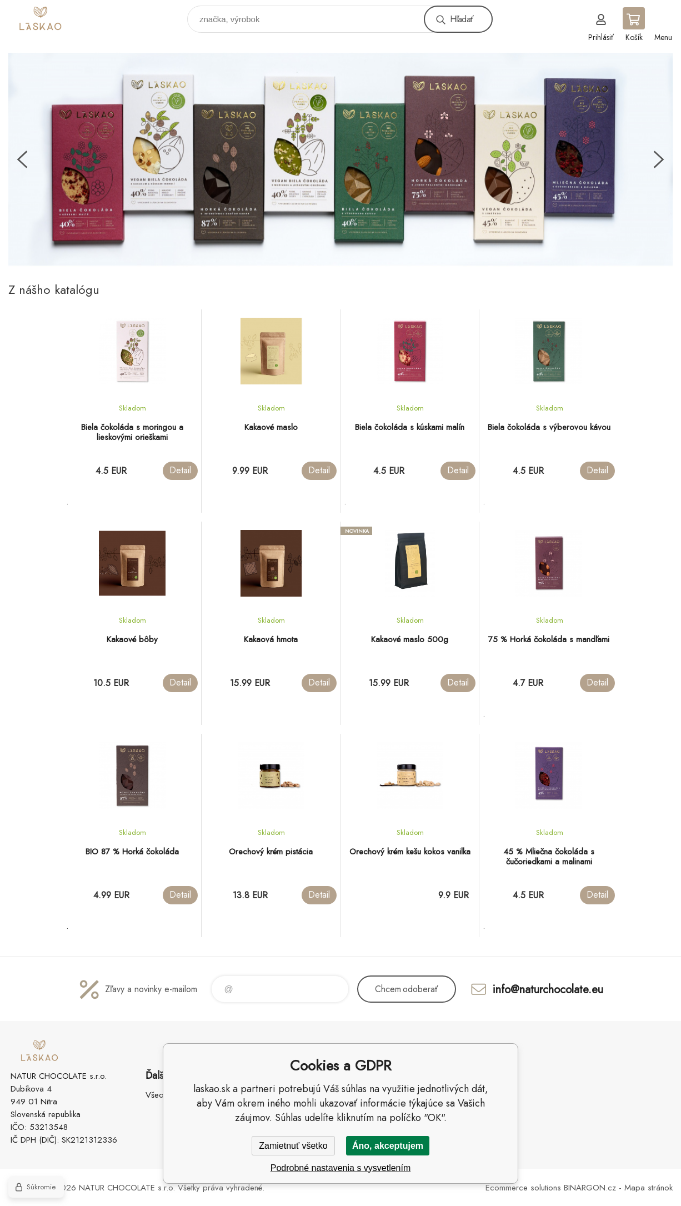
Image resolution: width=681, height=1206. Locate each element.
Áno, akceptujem (387, 1145)
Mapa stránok (648, 1188)
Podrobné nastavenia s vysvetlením (341, 1168)
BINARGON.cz (590, 1188)
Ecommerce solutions (523, 1188)
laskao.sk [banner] (57, 16)
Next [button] (659, 159)
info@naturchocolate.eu (548, 989)
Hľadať (461, 19)
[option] (340, 159)
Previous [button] (22, 159)
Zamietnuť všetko (293, 1145)
